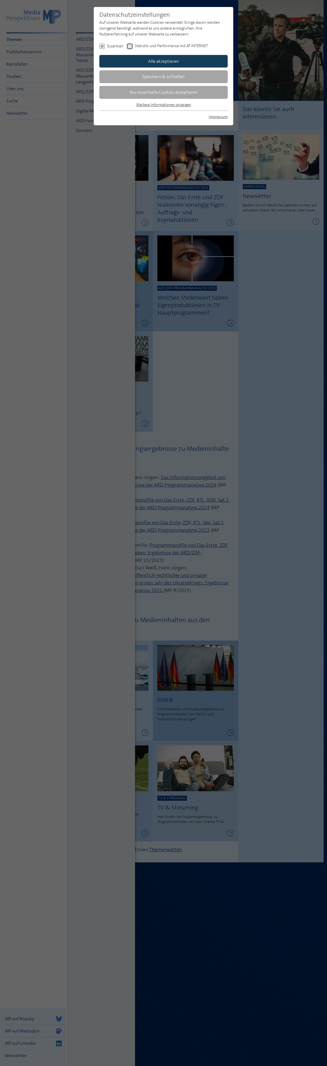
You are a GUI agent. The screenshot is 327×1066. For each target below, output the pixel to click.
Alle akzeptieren (163, 61)
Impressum (218, 116)
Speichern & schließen (163, 77)
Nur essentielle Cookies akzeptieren (163, 92)
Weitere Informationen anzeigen (163, 104)
